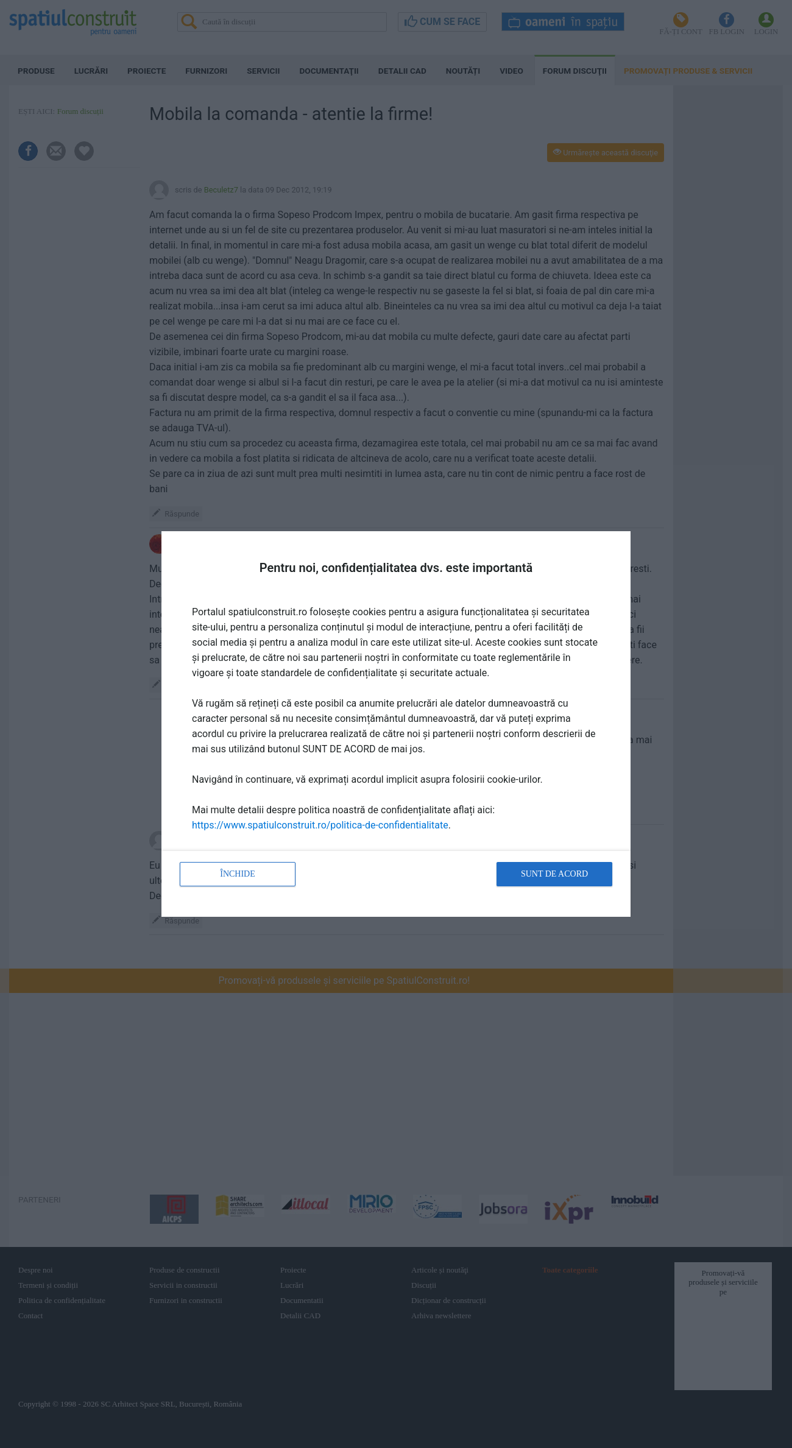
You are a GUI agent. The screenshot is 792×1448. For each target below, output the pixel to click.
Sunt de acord (554, 873)
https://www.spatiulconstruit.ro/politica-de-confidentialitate (320, 825)
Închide (237, 873)
